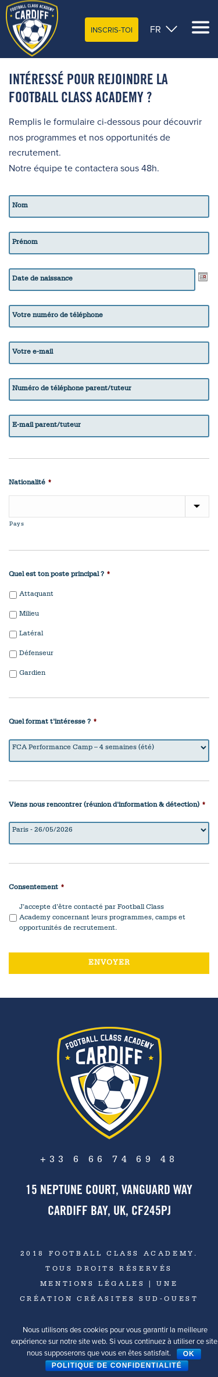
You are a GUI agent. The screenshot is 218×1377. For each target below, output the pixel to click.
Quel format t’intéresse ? (53, 722)
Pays (16, 524)
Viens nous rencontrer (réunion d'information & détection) (107, 805)
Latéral (31, 634)
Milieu (29, 614)
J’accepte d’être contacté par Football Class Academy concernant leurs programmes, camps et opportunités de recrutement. (102, 918)
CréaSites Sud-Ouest (135, 1299)
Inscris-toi (112, 30)
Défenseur (36, 653)
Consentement (37, 888)
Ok (189, 1354)
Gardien (32, 673)
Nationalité (30, 483)
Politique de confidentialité (117, 1365)
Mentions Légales (92, 1284)
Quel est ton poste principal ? (59, 574)
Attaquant (36, 594)
